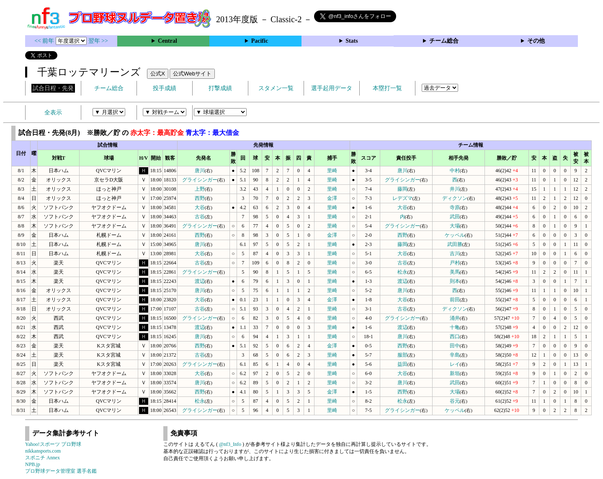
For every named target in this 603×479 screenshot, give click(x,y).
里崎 (332, 170)
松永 (402, 272)
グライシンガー (199, 180)
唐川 (200, 170)
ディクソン (454, 198)
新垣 (455, 373)
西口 (455, 336)
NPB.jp (32, 464)
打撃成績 (220, 88)
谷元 (455, 401)
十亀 (455, 327)
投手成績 (164, 88)
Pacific (259, 41)
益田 (402, 364)
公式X (157, 73)
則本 (455, 281)
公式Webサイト (192, 73)
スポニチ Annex (42, 458)
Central (167, 41)
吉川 (455, 253)
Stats (351, 41)
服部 (402, 355)
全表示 (53, 112)
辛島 (455, 355)
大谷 (200, 207)
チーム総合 (444, 41)
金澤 (332, 198)
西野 (200, 198)
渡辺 (200, 281)
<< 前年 (45, 41)
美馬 (455, 272)
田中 (455, 346)
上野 (200, 189)
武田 (455, 217)
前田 (455, 300)
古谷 (200, 217)
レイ (455, 364)
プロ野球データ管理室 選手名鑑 (61, 471)
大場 (455, 226)
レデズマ (402, 198)
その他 (536, 41)
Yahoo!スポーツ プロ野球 (53, 444)
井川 (455, 189)
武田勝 (454, 244)
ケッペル (455, 235)
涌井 (455, 318)
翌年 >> (98, 41)
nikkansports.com (43, 451)
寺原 (455, 207)
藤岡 (402, 189)
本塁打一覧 (387, 88)
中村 (455, 170)
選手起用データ (331, 88)
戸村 (455, 263)
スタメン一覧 (276, 88)
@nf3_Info (230, 444)
